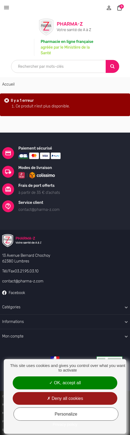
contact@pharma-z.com (23, 281)
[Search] (112, 66)
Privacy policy (65, 424)
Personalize (66, 414)
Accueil (8, 84)
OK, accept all (65, 382)
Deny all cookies (65, 398)
